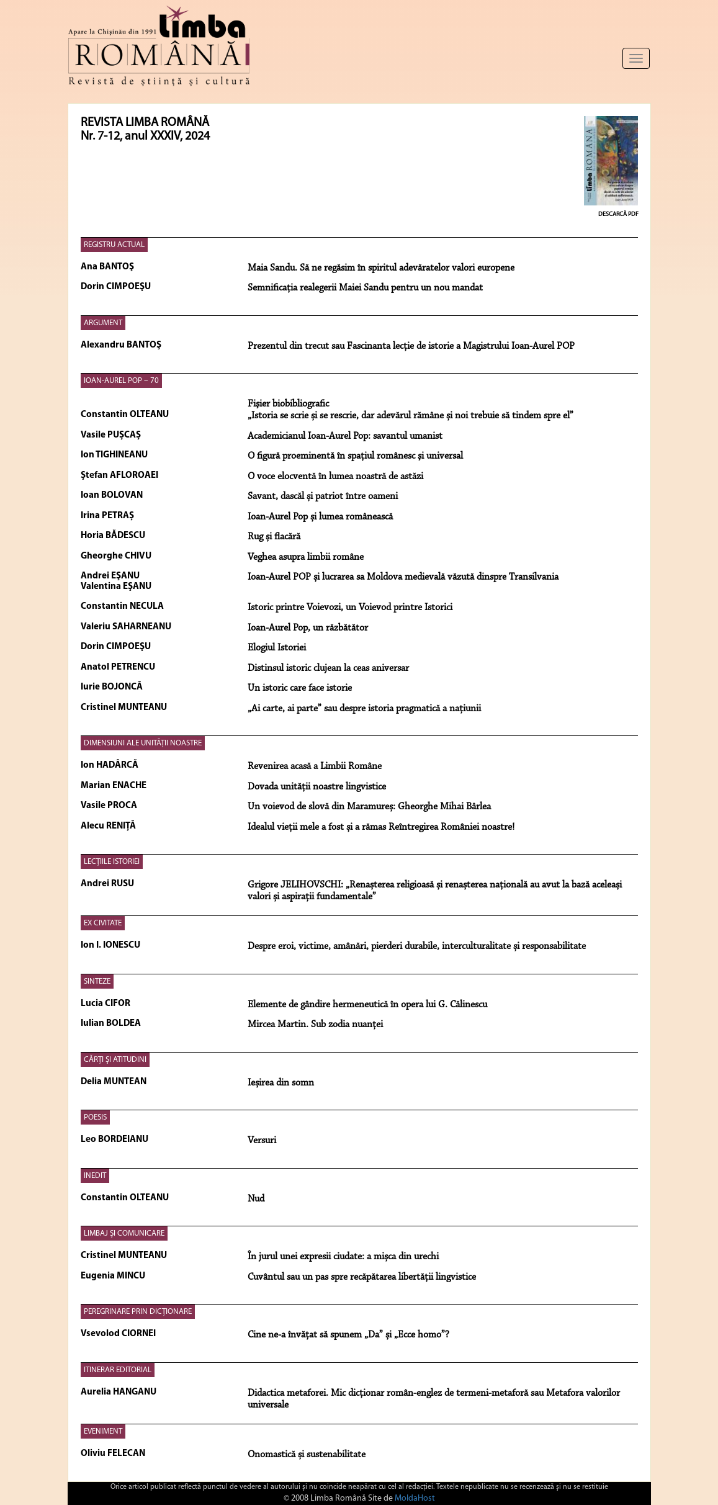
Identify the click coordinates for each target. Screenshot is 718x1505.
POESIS (95, 1117)
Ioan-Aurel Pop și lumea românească (320, 517)
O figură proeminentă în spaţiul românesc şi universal (355, 456)
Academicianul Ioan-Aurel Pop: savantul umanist (345, 436)
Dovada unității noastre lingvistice (317, 787)
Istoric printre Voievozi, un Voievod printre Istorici (350, 608)
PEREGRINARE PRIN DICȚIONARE (138, 1312)
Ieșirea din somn (281, 1083)
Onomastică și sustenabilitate (307, 1455)
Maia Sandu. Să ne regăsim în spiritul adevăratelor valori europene (381, 268)
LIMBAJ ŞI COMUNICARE (124, 1233)
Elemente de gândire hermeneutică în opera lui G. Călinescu (367, 1005)
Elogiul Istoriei (277, 648)
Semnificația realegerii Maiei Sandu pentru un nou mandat (365, 288)
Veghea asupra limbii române (306, 557)
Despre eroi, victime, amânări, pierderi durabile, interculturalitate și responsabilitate (417, 946)
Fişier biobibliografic (288, 404)
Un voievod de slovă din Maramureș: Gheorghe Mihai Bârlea (369, 807)
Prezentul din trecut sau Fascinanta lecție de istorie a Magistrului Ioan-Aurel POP (411, 346)
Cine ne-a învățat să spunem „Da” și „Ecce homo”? (348, 1335)
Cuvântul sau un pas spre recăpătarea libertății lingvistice (362, 1277)
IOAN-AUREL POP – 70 (121, 381)
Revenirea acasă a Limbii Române (315, 766)
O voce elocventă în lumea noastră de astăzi (335, 477)
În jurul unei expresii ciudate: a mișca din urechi (343, 1257)
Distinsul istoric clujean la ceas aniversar (328, 668)
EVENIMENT (103, 1431)
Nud (256, 1199)
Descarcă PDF (618, 214)
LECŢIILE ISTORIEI (112, 862)
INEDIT (95, 1176)
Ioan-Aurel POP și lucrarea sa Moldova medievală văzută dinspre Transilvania (403, 577)
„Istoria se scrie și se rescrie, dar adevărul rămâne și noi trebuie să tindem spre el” (410, 416)
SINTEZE (97, 981)
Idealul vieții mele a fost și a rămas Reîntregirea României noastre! (381, 827)
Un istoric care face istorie (300, 688)
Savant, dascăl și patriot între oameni (323, 496)
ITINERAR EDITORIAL (117, 1370)
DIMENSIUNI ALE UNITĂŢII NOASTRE (143, 743)
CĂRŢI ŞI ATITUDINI (115, 1060)
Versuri (262, 1141)
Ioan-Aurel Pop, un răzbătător (308, 628)
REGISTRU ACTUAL (114, 245)
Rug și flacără (274, 537)
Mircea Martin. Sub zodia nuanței (315, 1025)
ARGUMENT (103, 323)
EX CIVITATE (103, 923)
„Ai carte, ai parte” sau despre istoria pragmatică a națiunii (364, 709)
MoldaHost (415, 1498)
